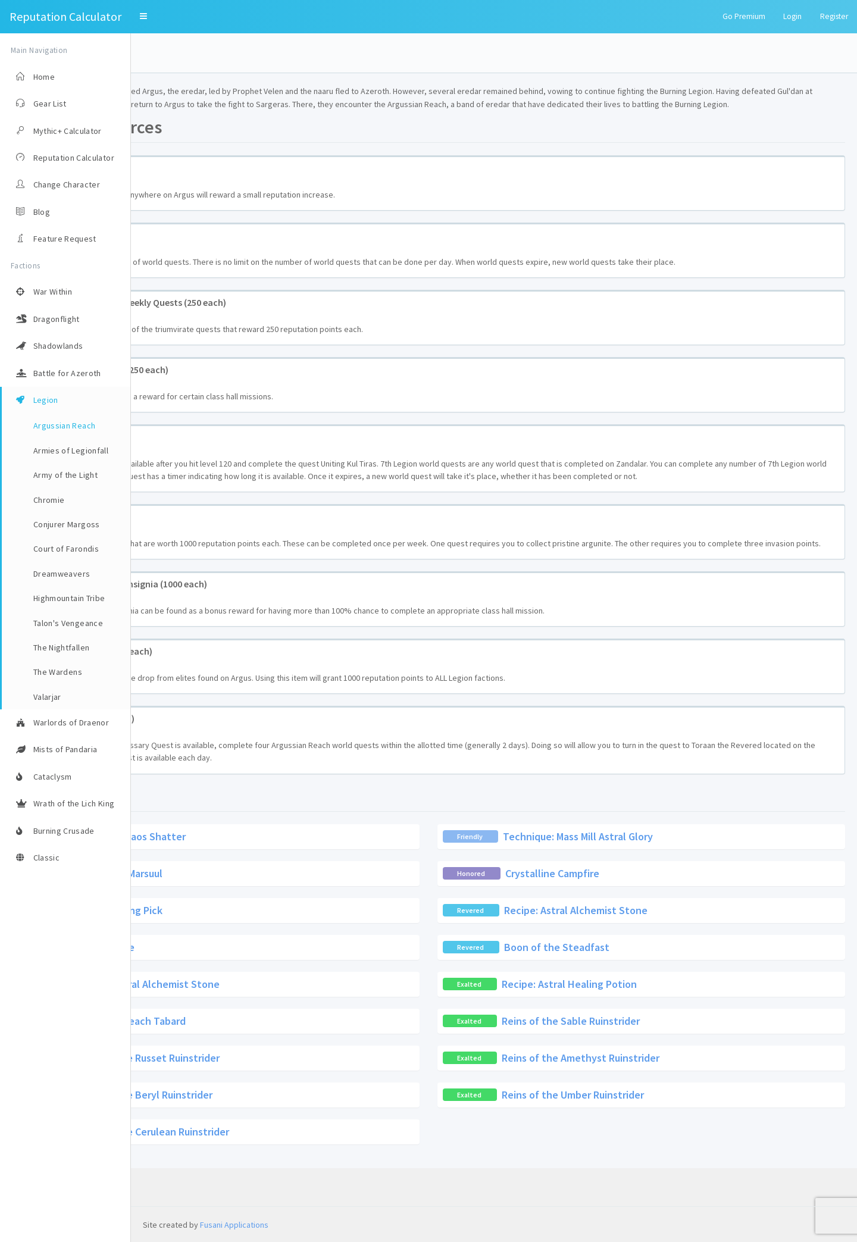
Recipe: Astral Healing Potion (634, 1022)
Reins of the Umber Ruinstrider (638, 1133)
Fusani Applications (234, 1224)
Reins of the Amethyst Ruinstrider (646, 1096)
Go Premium (743, 16)
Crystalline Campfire (618, 911)
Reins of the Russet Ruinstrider (279, 1096)
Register (834, 16)
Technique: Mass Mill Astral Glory (643, 874)
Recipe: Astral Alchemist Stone (641, 948)
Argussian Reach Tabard (262, 1059)
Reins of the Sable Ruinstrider (636, 1059)
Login (792, 16)
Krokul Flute (237, 985)
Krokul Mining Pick (252, 948)
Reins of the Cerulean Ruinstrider (283, 1170)
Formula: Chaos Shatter (262, 874)
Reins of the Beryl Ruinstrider (275, 1133)
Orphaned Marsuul (252, 911)
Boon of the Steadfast (622, 985)
